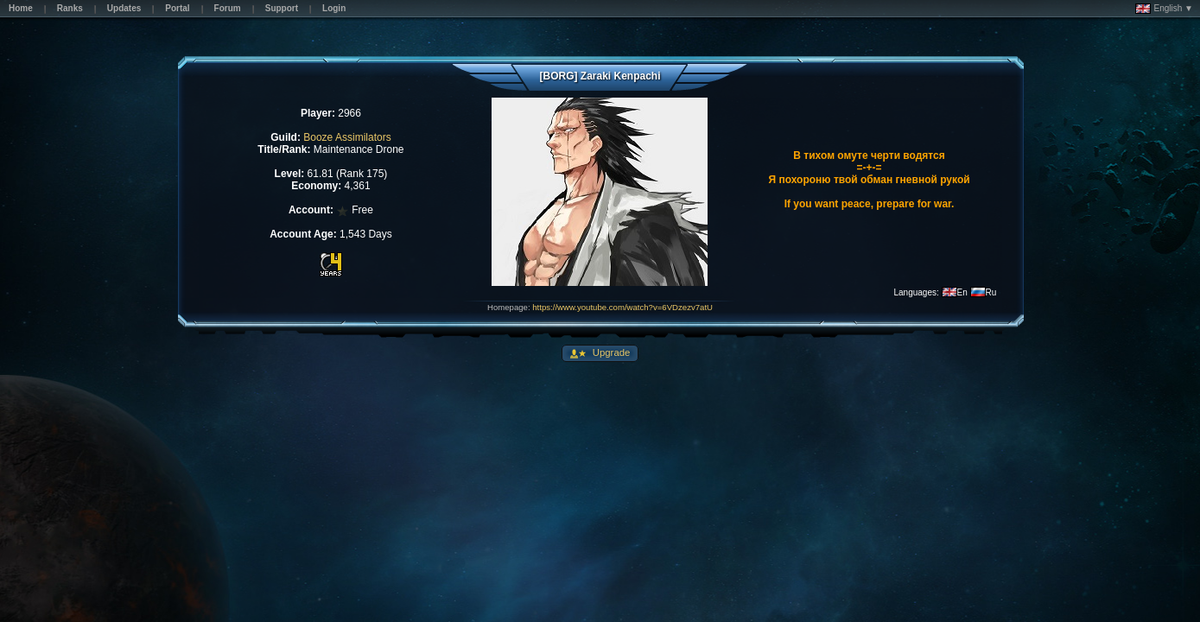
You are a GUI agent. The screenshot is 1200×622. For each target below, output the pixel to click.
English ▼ (1164, 8)
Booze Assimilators (346, 137)
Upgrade (610, 352)
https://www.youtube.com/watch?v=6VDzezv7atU (622, 307)
